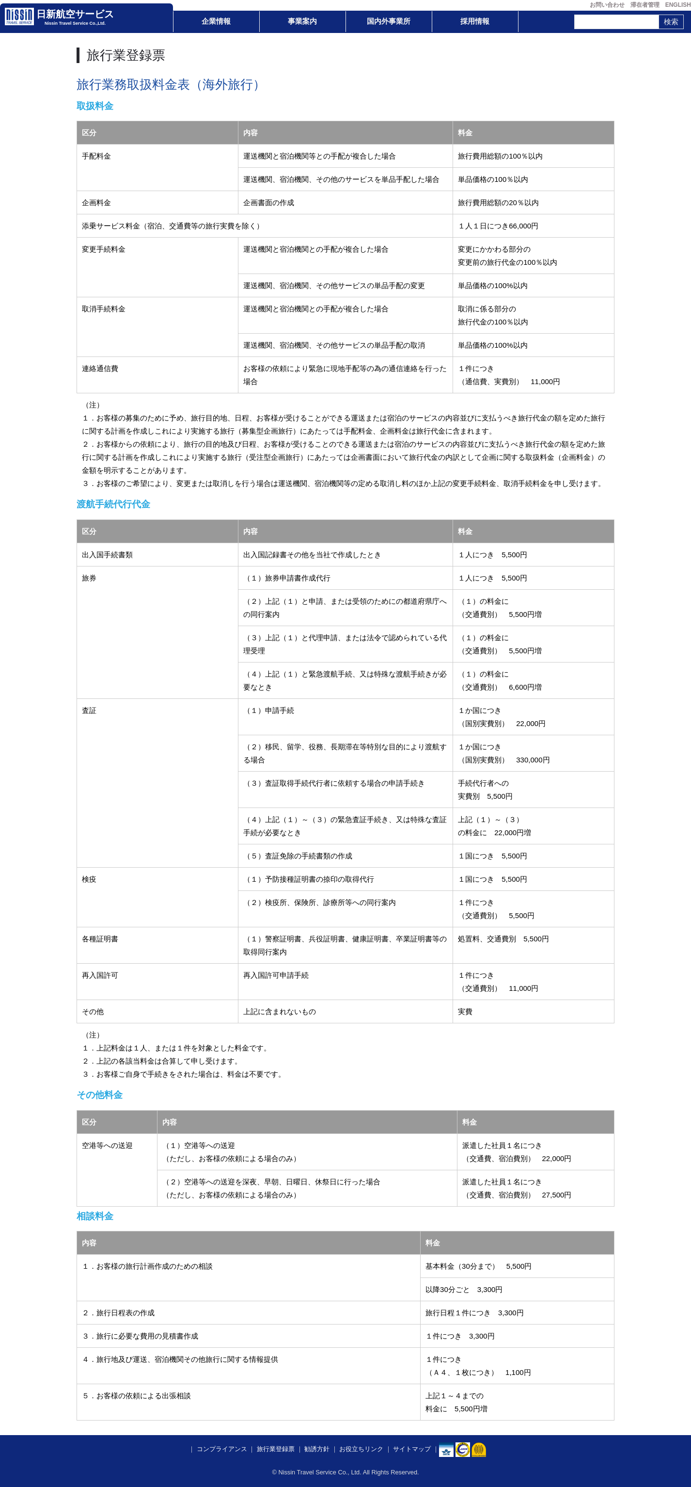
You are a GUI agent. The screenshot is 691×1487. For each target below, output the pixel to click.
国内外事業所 (388, 21)
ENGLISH (678, 4)
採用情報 (474, 21)
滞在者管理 (645, 4)
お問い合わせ (607, 4)
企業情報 (216, 21)
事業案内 (302, 21)
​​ (462, 1449)
